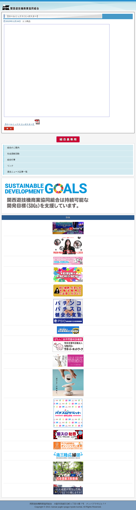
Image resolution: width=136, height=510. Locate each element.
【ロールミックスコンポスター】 (22, 124)
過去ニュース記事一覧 (17, 172)
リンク (10, 166)
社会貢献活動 (13, 153)
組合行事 (11, 160)
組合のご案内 (13, 147)
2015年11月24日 (13, 21)
